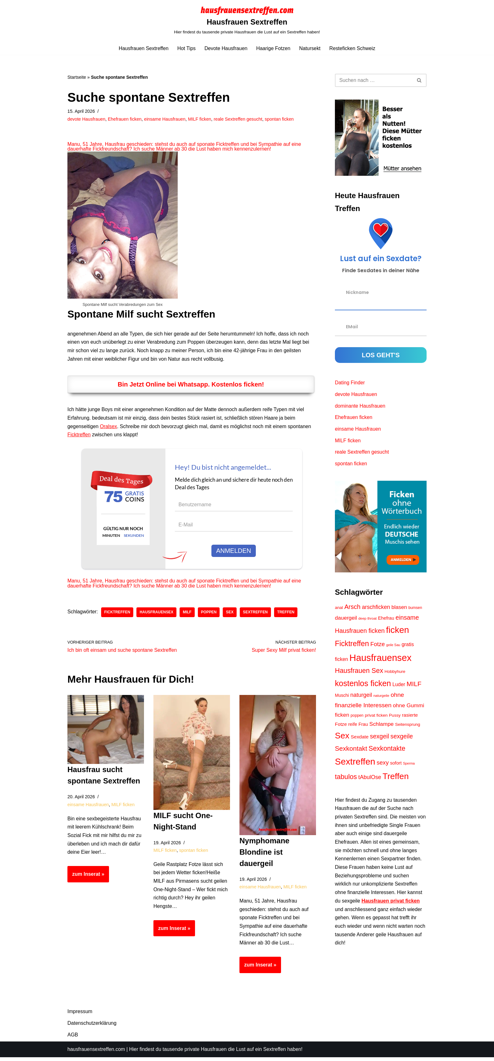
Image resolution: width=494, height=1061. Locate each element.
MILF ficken (200, 119)
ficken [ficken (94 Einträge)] (397, 632)
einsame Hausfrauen (166, 119)
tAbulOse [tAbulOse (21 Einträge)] (369, 780)
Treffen (287, 614)
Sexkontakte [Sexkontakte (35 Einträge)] (387, 751)
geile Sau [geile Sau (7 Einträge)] (393, 647)
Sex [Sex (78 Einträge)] (342, 738)
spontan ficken (281, 119)
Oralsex (109, 428)
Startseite (76, 77)
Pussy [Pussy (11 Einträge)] (395, 718)
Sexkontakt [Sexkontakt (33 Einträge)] (351, 751)
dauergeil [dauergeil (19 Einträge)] (346, 620)
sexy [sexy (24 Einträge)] (383, 765)
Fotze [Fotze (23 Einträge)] (377, 646)
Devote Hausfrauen (226, 48)
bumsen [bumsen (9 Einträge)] (415, 610)
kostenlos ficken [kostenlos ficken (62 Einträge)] (363, 685)
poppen (210, 614)
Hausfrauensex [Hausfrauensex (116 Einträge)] (380, 660)
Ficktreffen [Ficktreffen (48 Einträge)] (352, 646)
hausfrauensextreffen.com (96, 1053)
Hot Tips (186, 48)
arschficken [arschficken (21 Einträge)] (376, 609)
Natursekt (310, 48)
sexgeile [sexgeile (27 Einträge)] (401, 739)
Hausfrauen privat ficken (391, 906)
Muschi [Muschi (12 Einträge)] (342, 698)
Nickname (357, 293)
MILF (188, 614)
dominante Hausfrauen (360, 407)
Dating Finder (350, 383)
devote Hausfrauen (86, 119)
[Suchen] (373, 80)
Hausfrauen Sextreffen (143, 48)
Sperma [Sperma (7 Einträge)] (409, 766)
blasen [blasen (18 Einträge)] (399, 609)
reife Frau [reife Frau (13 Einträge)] (358, 727)
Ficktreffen (79, 436)
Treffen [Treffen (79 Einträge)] (395, 779)
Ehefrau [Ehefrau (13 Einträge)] (386, 619)
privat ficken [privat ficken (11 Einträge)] (376, 718)
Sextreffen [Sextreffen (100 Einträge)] (355, 765)
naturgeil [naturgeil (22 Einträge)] (361, 698)
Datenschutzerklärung (92, 1026)
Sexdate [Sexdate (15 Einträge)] (360, 740)
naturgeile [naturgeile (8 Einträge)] (381, 698)
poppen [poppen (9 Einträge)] (357, 718)
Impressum (79, 1015)
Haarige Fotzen (273, 48)
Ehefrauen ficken (125, 119)
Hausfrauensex (157, 614)
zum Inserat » (85, 880)
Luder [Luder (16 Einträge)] (398, 687)
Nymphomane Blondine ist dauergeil (264, 854)
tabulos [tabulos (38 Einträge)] (346, 780)
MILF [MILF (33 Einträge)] (414, 686)
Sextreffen (256, 614)
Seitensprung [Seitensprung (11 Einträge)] (407, 727)
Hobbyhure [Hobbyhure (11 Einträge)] (395, 674)
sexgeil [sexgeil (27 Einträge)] (379, 739)
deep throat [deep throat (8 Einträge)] (368, 620)
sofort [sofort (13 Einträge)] (396, 766)
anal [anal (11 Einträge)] (339, 609)
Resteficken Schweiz (353, 48)
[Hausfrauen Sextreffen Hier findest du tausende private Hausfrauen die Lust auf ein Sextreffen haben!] (247, 21)
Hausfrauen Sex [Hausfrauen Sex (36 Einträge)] (359, 673)
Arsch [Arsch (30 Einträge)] (352, 608)
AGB (72, 1038)
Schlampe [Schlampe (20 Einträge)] (381, 727)
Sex (231, 614)
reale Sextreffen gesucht (239, 119)
